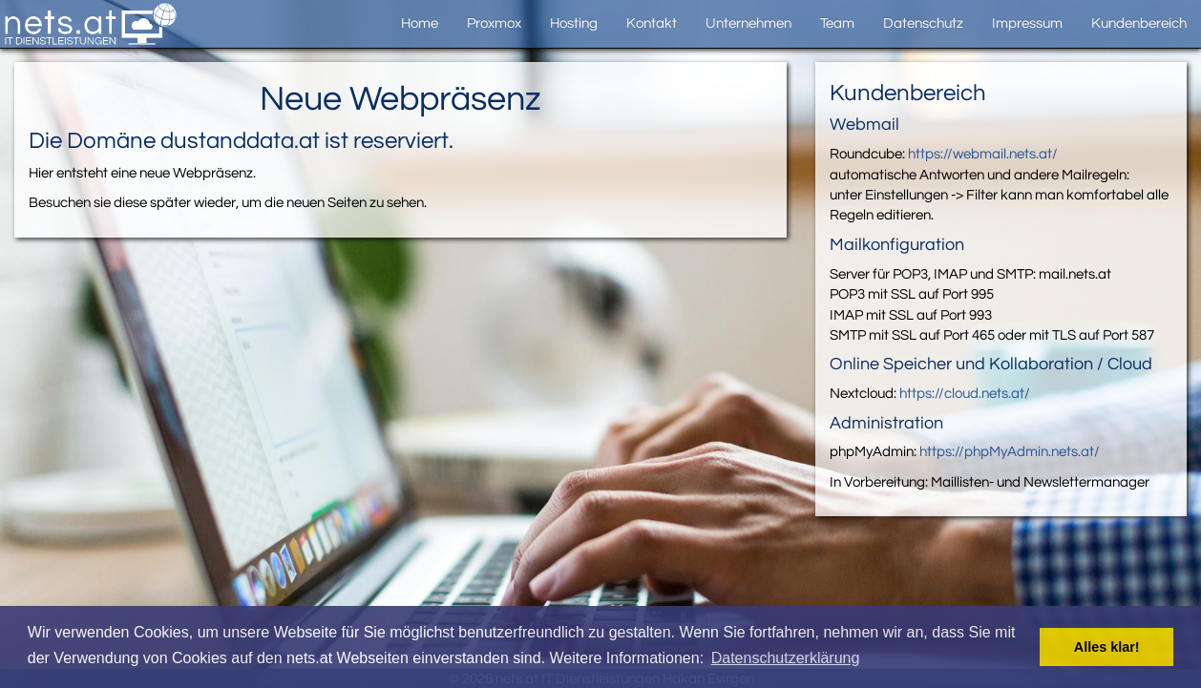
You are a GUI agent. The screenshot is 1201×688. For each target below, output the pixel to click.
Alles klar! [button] (1107, 647)
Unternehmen (748, 23)
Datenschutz (923, 23)
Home (419, 23)
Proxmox (494, 23)
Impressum (1027, 23)
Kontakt (651, 23)
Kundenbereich (1139, 23)
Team (837, 23)
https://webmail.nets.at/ (983, 154)
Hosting (574, 23)
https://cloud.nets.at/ (964, 393)
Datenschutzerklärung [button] (785, 658)
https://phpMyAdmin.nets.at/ (1009, 452)
